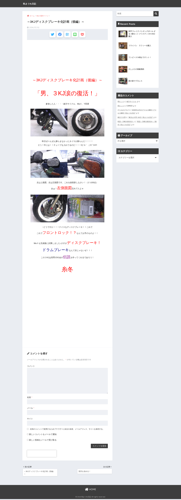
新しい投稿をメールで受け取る (43, 440)
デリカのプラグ (123, 110)
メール (30, 408)
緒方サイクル (131, 101)
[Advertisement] (67, 59)
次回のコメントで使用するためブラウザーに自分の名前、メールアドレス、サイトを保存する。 (67, 430)
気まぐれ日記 (31, 3)
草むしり (121, 101)
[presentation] (42, 454)
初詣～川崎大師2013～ (126, 121)
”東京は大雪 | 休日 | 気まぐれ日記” (140, 117)
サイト (30, 419)
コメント (31, 366)
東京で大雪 (122, 117)
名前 (29, 398)
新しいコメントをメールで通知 (43, 435)
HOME (90, 490)
